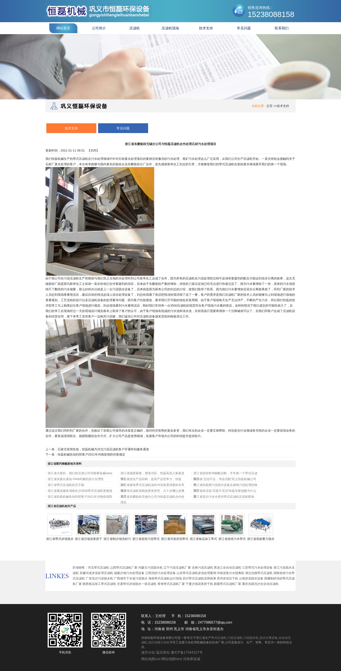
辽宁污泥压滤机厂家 (177, 567)
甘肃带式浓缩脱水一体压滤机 (137, 584)
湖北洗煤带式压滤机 (258, 573)
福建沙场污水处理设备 (129, 573)
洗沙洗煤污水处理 (160, 642)
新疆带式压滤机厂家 (227, 584)
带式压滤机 (80, 158)
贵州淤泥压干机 (227, 578)
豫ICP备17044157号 (187, 652)
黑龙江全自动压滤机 (227, 567)
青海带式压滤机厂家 (171, 584)
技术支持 (283, 106)
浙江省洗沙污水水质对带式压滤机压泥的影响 (223, 496)
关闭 (93, 150)
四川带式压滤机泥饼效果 (199, 578)
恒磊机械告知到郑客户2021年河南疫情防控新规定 (91, 454)
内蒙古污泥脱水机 (150, 567)
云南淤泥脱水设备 (251, 578)
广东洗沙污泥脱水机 (99, 578)
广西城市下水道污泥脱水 (130, 578)
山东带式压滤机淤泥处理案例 (196, 573)
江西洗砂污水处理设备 (160, 573)
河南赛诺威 (191, 659)
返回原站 (163, 652)
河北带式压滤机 (98, 567)
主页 (269, 106)
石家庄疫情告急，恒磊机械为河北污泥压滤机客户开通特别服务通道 (103, 449)
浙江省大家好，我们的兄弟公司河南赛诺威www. (80, 473)
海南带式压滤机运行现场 (165, 578)
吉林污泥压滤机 (202, 567)
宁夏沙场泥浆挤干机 (199, 584)
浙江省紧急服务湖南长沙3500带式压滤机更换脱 (80, 490)
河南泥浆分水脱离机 (230, 573)
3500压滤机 (178, 305)
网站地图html (171, 659)
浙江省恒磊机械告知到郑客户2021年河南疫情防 (80, 496)
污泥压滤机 (234, 637)
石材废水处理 (128, 158)
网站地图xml (150, 659)
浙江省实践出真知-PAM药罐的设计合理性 (76, 479)
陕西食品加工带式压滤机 (99, 584)
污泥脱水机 (251, 637)
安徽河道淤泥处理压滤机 (96, 573)
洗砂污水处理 (170, 158)
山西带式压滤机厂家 (123, 567)
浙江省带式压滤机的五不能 (66, 485)
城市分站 (148, 652)
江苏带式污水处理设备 (257, 567)
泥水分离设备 (268, 637)
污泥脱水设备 (121, 289)
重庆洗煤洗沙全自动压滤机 (260, 584)
